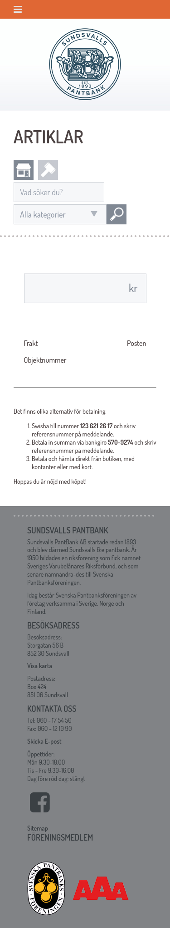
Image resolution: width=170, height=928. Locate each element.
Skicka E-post (44, 741)
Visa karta (39, 665)
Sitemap (37, 828)
